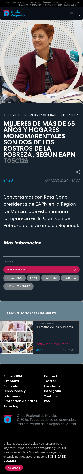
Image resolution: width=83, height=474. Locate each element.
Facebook (52, 386)
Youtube (51, 396)
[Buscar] (77, 13)
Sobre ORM (12, 376)
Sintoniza (11, 381)
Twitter (50, 381)
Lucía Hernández (18, 286)
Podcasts (12, 115)
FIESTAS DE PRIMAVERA (35, 3)
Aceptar (14, 467)
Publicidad (12, 386)
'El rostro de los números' (55, 327)
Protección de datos (20, 401)
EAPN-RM (51, 278)
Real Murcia (58, 3)
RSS (47, 401)
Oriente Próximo (23, 3)
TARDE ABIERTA (69, 115)
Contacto (52, 376)
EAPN (33, 278)
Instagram (52, 391)
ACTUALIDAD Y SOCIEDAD (40, 115)
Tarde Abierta (41, 269)
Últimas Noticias (48, 3)
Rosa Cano (14, 278)
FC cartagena (70, 3)
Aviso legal (12, 406)
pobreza (70, 278)
